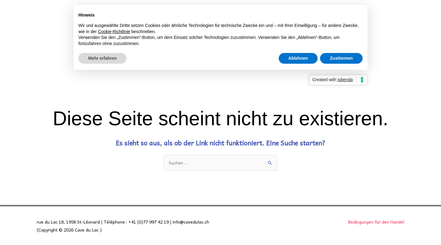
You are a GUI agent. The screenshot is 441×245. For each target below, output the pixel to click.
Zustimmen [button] (341, 58)
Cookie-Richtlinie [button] (114, 31)
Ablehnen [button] (298, 58)
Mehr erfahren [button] (102, 58)
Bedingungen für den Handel (376, 221)
